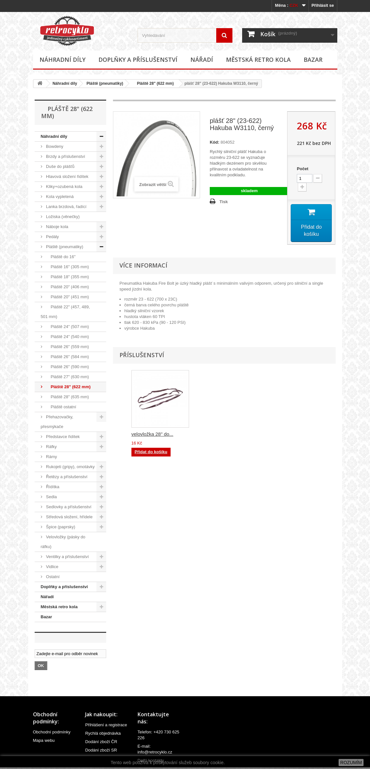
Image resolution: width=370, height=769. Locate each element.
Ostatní (52, 576)
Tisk (223, 201)
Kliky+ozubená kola (64, 186)
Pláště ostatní (60, 406)
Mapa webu (44, 740)
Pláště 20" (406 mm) (67, 286)
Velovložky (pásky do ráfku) (63, 541)
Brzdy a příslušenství (65, 156)
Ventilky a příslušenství (67, 556)
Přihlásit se (322, 5)
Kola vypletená (59, 196)
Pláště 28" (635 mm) (67, 396)
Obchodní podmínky (52, 732)
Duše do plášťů (60, 166)
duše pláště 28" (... (151, 435)
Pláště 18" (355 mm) (67, 276)
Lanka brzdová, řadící (66, 206)
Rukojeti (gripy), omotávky (70, 466)
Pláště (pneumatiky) (104, 83)
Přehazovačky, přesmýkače (57, 421)
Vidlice (52, 566)
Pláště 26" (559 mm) (67, 346)
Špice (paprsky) (60, 526)
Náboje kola (56, 226)
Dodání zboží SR (101, 750)
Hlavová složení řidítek (66, 176)
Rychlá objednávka (103, 733)
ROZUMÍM (351, 762)
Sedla (51, 496)
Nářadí (201, 59)
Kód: (214, 142)
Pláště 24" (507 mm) (67, 326)
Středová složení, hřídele (69, 516)
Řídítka (52, 486)
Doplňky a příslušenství (137, 59)
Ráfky (51, 446)
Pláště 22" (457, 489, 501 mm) (65, 311)
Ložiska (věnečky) (62, 216)
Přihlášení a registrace (106, 724)
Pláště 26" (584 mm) (67, 356)
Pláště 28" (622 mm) (153, 83)
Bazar (313, 59)
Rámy (51, 456)
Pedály (52, 236)
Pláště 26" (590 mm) (67, 366)
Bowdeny (54, 146)
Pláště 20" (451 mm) (67, 296)
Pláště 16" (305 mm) (67, 266)
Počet (302, 168)
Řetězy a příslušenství (66, 476)
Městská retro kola (258, 59)
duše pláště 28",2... (216, 435)
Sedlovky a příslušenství (68, 506)
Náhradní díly (62, 59)
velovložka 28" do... (281, 435)
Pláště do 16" (60, 256)
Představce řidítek (62, 436)
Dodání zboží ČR (101, 741)
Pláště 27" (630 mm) (67, 376)
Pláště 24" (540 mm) (67, 336)
